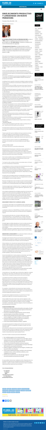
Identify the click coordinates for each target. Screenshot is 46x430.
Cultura (19, 388)
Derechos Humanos (25, 388)
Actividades (36, 260)
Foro (35, 262)
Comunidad (14, 388)
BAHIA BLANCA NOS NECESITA (38, 169)
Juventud (22, 390)
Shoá (41, 66)
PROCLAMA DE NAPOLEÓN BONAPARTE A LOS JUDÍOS (39, 149)
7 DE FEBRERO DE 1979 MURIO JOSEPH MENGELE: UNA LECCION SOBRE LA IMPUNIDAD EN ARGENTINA (39, 88)
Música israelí (37, 61)
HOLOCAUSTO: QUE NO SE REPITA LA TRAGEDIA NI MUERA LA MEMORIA (39, 230)
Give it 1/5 (2, 394)
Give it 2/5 (3, 394)
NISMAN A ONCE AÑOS (38, 119)
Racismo (40, 63)
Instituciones (37, 52)
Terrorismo (37, 70)
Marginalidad (28, 390)
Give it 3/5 (4, 394)
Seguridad (37, 66)
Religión (13, 392)
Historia (36, 51)
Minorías (4, 392)
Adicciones (40, 28)
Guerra (40, 49)
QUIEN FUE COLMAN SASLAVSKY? (38, 156)
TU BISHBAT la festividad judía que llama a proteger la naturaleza (39, 195)
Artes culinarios (38, 35)
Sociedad (17, 392)
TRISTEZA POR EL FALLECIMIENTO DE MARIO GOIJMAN (39, 216)
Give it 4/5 (5, 394)
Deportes (41, 38)
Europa (36, 49)
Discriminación (11, 390)
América (4, 388)
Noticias (36, 263)
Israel (36, 54)
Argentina (9, 388)
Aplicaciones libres (5, 428)
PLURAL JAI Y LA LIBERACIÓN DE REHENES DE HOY (39, 188)
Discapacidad (5, 390)
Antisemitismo (37, 31)
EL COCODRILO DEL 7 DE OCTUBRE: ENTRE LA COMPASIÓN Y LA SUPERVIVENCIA (39, 99)
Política (8, 392)
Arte (41, 33)
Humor (41, 51)
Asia (36, 37)
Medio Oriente (37, 58)
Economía (37, 45)
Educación (18, 390)
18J (36, 28)
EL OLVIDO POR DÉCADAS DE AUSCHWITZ (39, 209)
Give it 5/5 (6, 394)
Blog (35, 261)
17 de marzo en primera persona (38, 162)
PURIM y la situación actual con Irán (39, 80)
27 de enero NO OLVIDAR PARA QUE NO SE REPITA (39, 107)
